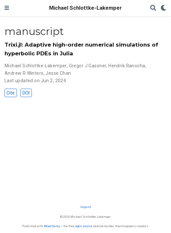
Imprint (85, 207)
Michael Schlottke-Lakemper (85, 8)
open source (83, 226)
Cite (11, 92)
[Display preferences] (163, 8)
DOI (26, 92)
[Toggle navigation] (7, 8)
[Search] (153, 8)
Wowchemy (52, 226)
